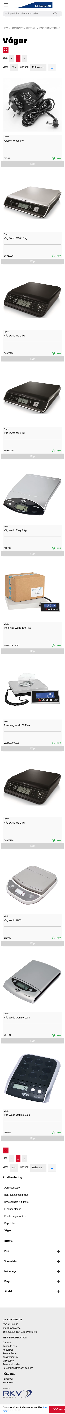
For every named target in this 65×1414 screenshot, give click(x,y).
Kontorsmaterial (23, 28)
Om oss (7, 1342)
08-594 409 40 (10, 1324)
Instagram (8, 1382)
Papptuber (10, 1223)
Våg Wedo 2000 (12, 920)
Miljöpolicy (8, 1360)
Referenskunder (11, 1364)
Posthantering (49, 28)
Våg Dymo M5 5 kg (14, 432)
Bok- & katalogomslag (16, 1194)
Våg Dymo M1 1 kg (14, 822)
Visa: (5, 66)
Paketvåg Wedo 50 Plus (17, 725)
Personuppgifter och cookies (18, 1368)
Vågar (7, 1230)
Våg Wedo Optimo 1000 (17, 1017)
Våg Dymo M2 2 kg (14, 335)
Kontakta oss (10, 1346)
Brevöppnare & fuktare (16, 1202)
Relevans (38, 67)
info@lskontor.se (12, 1328)
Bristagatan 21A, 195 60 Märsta (20, 1331)
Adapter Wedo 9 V (14, 140)
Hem (5, 28)
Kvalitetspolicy (10, 1357)
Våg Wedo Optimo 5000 (17, 1114)
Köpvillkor (8, 1349)
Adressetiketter (12, 1187)
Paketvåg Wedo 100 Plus (17, 627)
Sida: (5, 57)
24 (14, 67)
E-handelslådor (12, 1209)
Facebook (8, 1378)
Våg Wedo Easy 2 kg (15, 530)
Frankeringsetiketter (15, 1216)
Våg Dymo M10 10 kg (15, 238)
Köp (32, 163)
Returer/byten (10, 1353)
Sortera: (24, 66)
